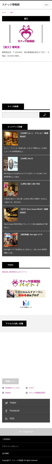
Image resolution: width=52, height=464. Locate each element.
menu (46, 5)
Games (8, 393)
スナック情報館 (17, 460)
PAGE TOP (26, 432)
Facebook (14, 410)
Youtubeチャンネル (12, 388)
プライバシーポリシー (10, 446)
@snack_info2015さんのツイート (14, 272)
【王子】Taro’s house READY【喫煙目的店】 (34, 211)
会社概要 (5, 453)
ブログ (31, 388)
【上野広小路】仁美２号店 (30, 184)
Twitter (13, 402)
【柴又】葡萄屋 (11, 47)
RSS (12, 418)
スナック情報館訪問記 (37, 393)
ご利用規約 (6, 439)
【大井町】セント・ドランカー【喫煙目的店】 (34, 135)
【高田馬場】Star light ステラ (31, 235)
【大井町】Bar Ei (26, 159)
